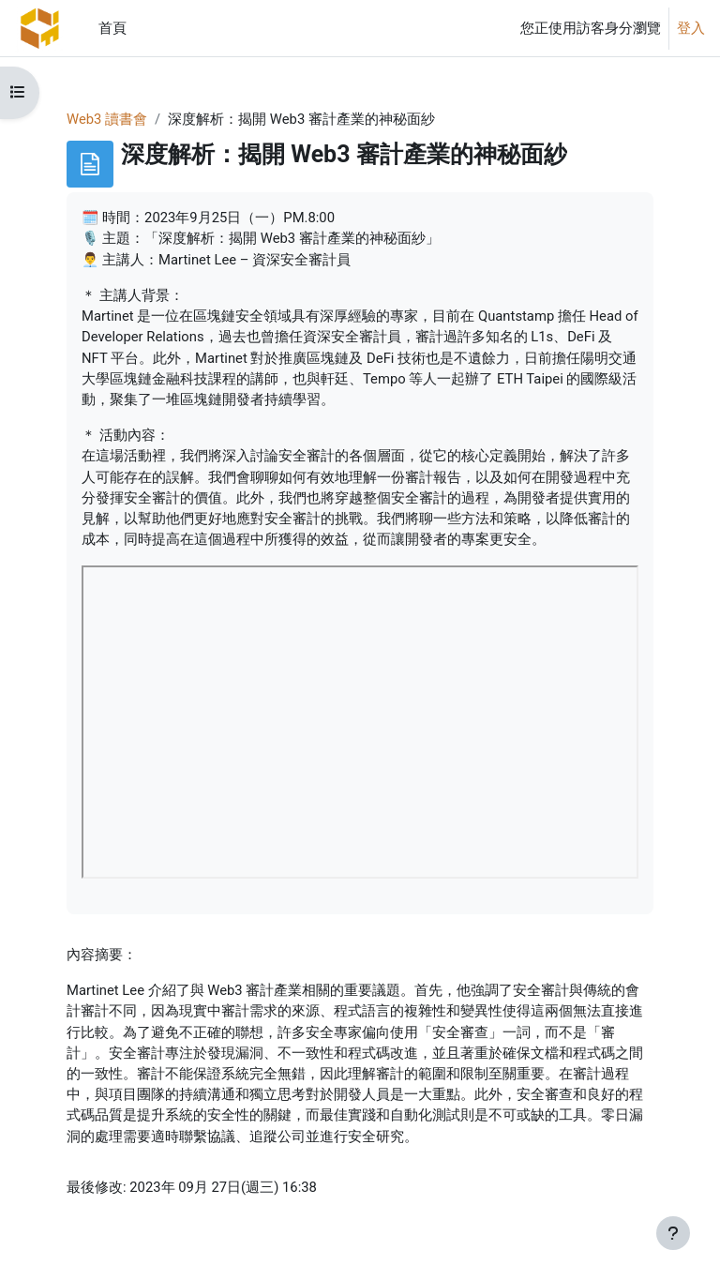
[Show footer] (673, 1233)
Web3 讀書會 (107, 119)
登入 (691, 28)
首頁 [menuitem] (112, 28)
